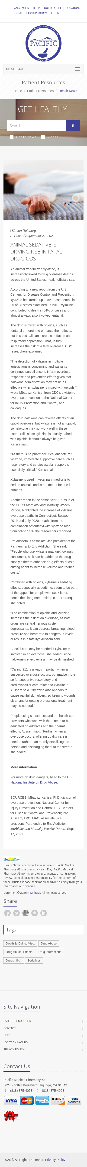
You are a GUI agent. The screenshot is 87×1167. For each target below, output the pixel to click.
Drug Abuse (49, 943)
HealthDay (34, 893)
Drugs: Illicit (13, 960)
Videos (49, 136)
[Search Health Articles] (36, 125)
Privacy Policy (14, 1049)
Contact (9, 1028)
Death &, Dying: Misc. (20, 943)
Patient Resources (40, 91)
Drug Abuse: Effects (19, 952)
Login (55, 13)
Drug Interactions (50, 952)
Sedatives (34, 960)
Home (17, 91)
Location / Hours (15, 1042)
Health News (23, 136)
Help (36, 8)
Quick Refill (52, 8)
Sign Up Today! (36, 13)
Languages (21, 8)
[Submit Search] (73, 125)
